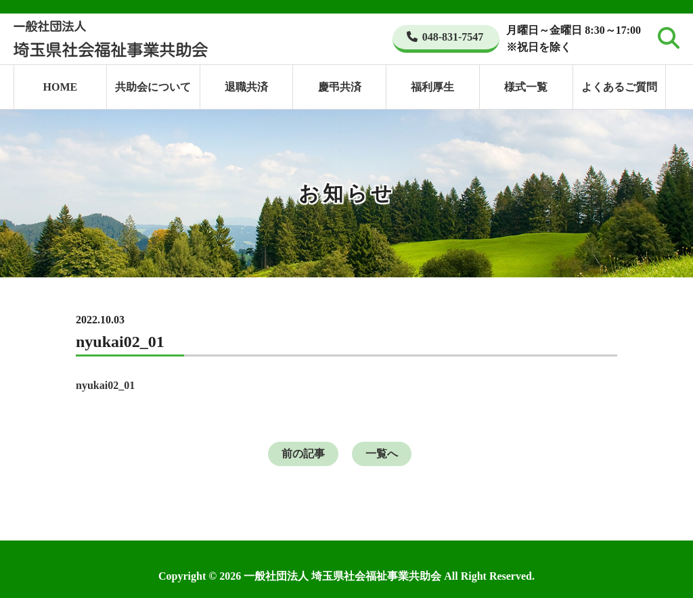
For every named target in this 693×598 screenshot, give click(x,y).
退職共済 (246, 87)
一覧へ (381, 453)
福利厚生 (432, 87)
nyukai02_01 (105, 385)
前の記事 (303, 453)
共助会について (153, 87)
